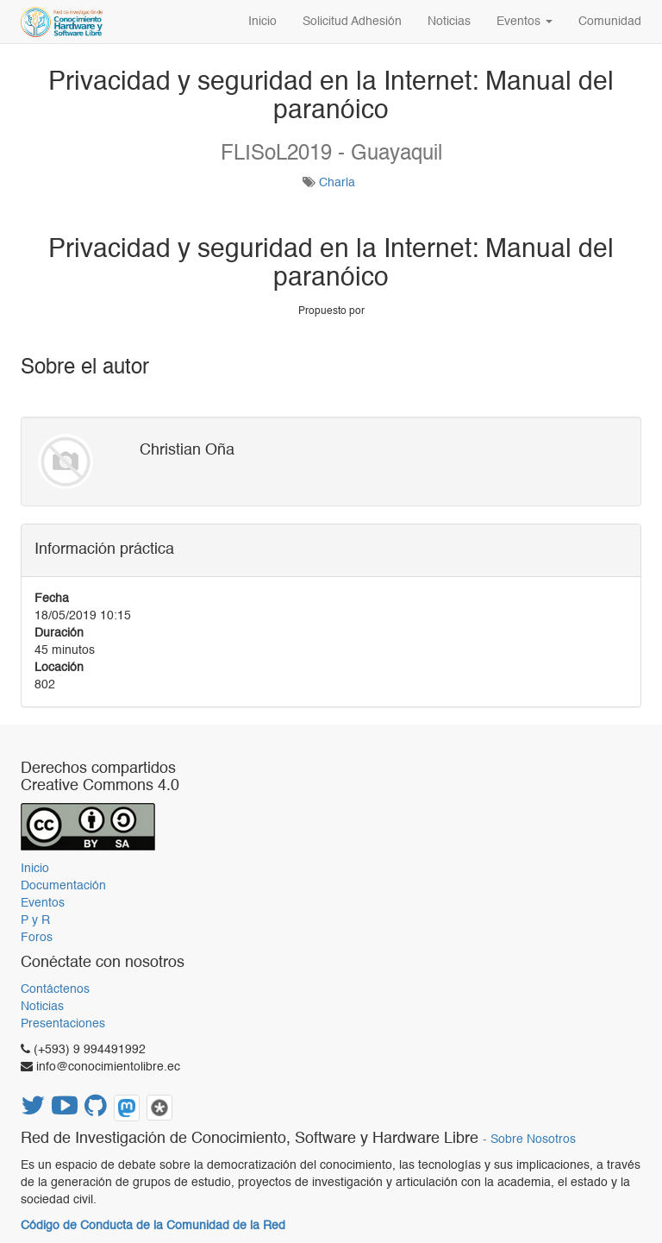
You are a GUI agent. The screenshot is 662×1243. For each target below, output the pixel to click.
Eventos (43, 903)
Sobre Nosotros (533, 1140)
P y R (35, 920)
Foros (37, 938)
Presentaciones (63, 1024)
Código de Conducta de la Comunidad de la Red (153, 1226)
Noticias (42, 1007)
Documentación (63, 886)
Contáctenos (55, 989)
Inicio (35, 869)
